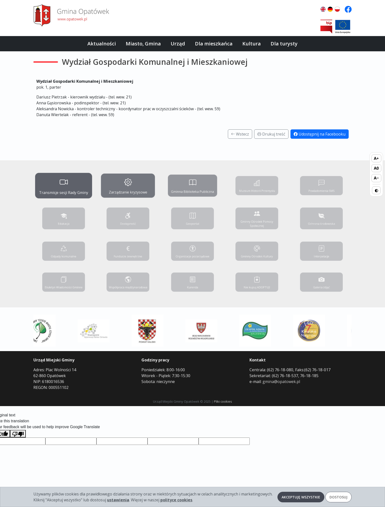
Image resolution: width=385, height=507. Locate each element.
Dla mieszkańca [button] (214, 43)
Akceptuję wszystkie (301, 497)
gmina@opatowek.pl (281, 381)
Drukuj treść (271, 134)
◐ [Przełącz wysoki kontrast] (376, 190)
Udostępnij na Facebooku (319, 134)
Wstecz (240, 134)
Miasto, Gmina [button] (143, 43)
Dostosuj (338, 497)
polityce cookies (176, 500)
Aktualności (101, 43)
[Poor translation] (18, 434)
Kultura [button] (251, 43)
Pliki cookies (223, 401)
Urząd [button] (178, 43)
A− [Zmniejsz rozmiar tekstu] (376, 178)
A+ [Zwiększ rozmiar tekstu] (376, 158)
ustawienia (118, 500)
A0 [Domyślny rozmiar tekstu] (376, 168)
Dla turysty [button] (284, 43)
